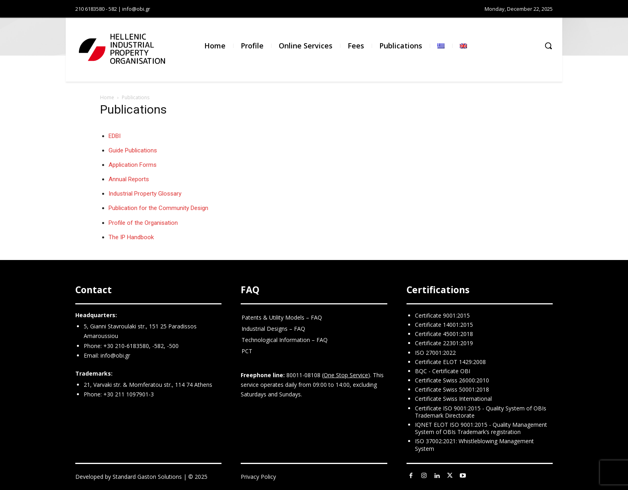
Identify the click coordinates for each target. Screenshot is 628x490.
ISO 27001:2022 (435, 352)
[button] (548, 46)
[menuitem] (441, 46)
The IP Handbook (131, 237)
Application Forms (133, 164)
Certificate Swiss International (453, 398)
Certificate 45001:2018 (444, 334)
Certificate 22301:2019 (444, 343)
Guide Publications (133, 150)
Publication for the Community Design (158, 208)
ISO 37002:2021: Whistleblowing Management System (474, 444)
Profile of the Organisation (143, 222)
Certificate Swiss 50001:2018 (452, 389)
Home (107, 97)
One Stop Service (346, 375)
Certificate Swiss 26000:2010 (452, 380)
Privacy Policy (258, 476)
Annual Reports (129, 179)
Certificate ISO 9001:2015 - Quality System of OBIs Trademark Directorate (480, 411)
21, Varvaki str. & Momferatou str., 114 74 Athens (148, 384)
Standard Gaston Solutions (147, 476)
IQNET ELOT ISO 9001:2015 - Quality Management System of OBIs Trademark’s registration (481, 428)
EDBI (115, 136)
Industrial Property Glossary (145, 193)
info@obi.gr (115, 355)
